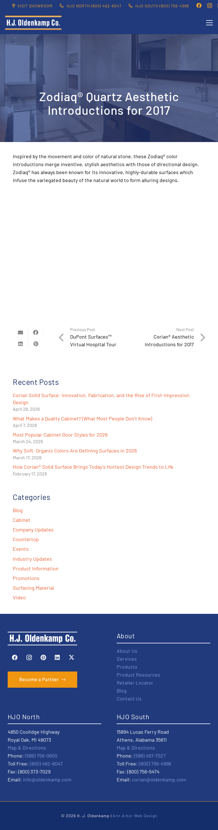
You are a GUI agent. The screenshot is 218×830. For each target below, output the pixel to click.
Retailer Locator (135, 682)
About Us (127, 651)
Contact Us (129, 698)
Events (21, 549)
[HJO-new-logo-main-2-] (33, 23)
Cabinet (21, 520)
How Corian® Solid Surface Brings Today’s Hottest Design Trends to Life (93, 467)
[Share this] (35, 332)
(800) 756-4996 (155, 763)
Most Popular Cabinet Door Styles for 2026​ (60, 434)
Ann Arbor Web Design (135, 815)
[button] (209, 22)
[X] (71, 657)
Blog (18, 510)
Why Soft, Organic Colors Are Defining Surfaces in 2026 (75, 450)
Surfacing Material (33, 588)
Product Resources (138, 674)
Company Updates (33, 529)
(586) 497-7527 (150, 755)
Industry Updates (32, 559)
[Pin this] (35, 344)
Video (19, 597)
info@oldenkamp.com (47, 779)
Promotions (26, 578)
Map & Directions (27, 748)
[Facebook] (199, 5)
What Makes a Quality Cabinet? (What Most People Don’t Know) (82, 418)
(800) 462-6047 (46, 763)
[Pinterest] (43, 657)
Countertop (26, 539)
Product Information (35, 568)
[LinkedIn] (57, 657)
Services (127, 659)
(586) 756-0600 (41, 755)
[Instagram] (209, 6)
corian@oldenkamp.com (159, 779)
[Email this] (20, 332)
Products (127, 667)
